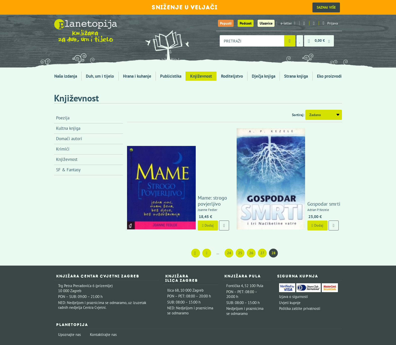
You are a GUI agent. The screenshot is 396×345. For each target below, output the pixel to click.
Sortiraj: (298, 115)
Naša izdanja (65, 76)
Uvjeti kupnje (290, 252)
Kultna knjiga (68, 128)
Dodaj (176, 175)
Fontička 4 (234, 235)
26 (251, 203)
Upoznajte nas (69, 284)
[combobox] (252, 41)
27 (262, 203)
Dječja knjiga (263, 76)
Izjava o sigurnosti (293, 246)
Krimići (62, 149)
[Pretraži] (289, 41)
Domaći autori (69, 138)
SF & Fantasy (68, 169)
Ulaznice (266, 23)
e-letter (288, 23)
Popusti (226, 23)
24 (229, 203)
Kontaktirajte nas (103, 284)
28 (273, 203)
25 (240, 203)
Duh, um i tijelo (100, 76)
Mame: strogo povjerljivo (193, 153)
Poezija (62, 118)
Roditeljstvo (232, 76)
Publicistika (170, 76)
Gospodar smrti (292, 153)
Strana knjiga (296, 76)
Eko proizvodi (329, 76)
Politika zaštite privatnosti (299, 258)
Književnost (201, 76)
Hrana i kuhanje (137, 76)
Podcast (246, 23)
